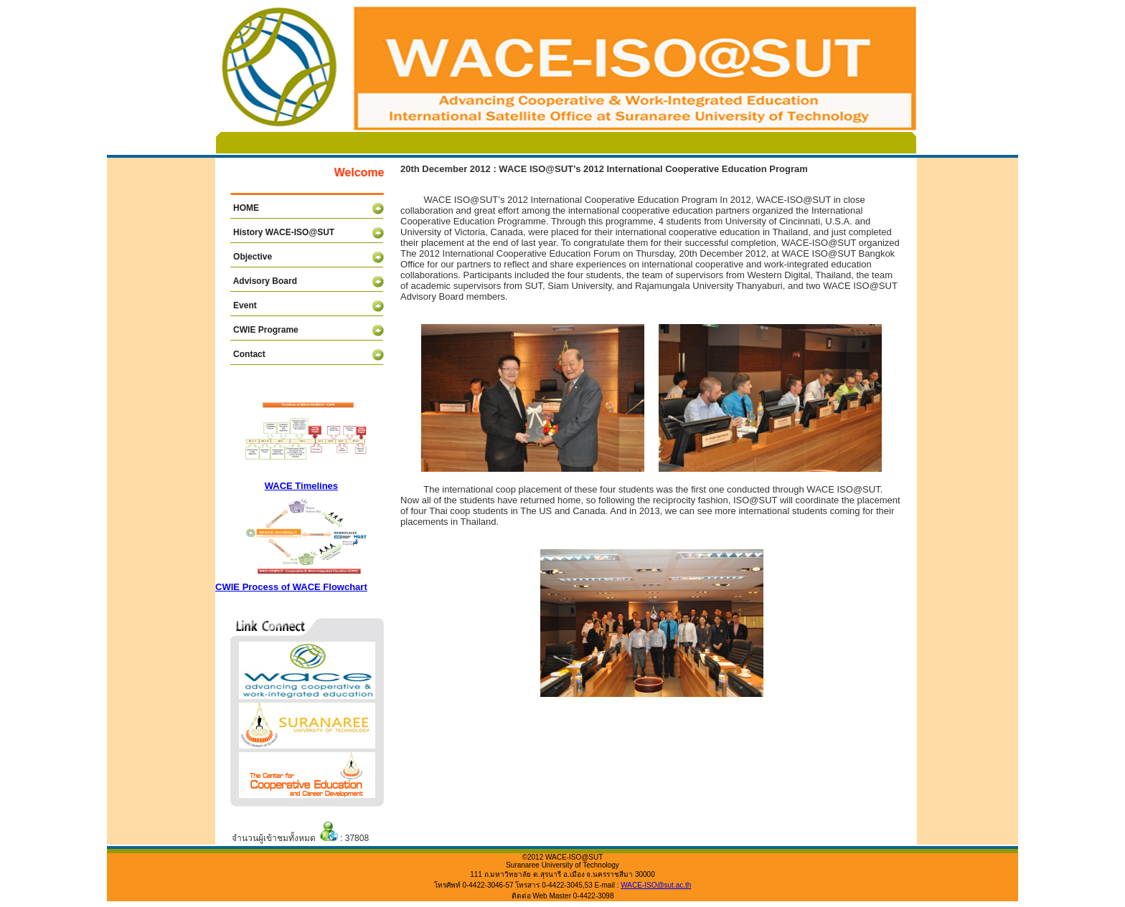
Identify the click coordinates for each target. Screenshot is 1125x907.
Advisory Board (258, 281)
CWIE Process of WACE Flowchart (291, 586)
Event (238, 305)
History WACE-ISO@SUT (276, 232)
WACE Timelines (301, 485)
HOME (239, 208)
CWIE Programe (258, 330)
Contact (242, 354)
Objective (245, 257)
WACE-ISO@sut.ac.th (656, 885)
